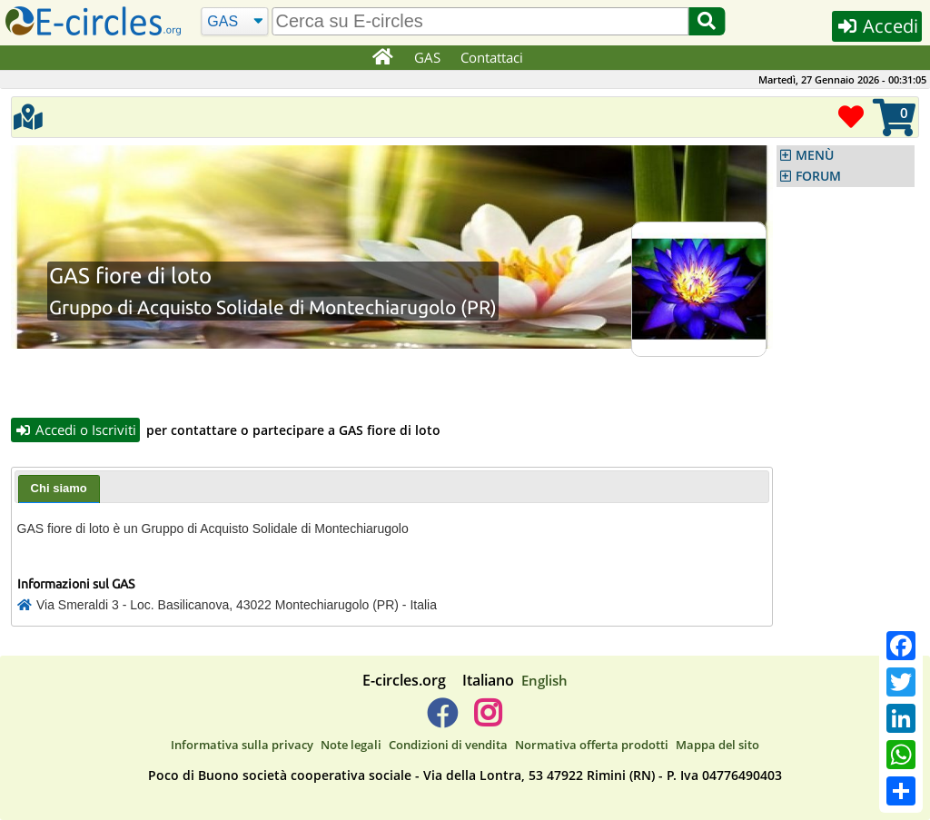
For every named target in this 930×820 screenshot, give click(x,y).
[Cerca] (235, 21)
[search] (480, 21)
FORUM (818, 176)
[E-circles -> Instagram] (487, 720)
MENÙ (815, 155)
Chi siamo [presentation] (59, 488)
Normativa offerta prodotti (591, 744)
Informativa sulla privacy (242, 744)
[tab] (59, 489)
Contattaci (491, 57)
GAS (427, 57)
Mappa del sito (717, 744)
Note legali (351, 744)
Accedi (877, 26)
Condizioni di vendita (448, 744)
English (544, 680)
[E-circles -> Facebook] (441, 720)
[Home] (382, 58)
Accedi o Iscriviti (75, 429)
